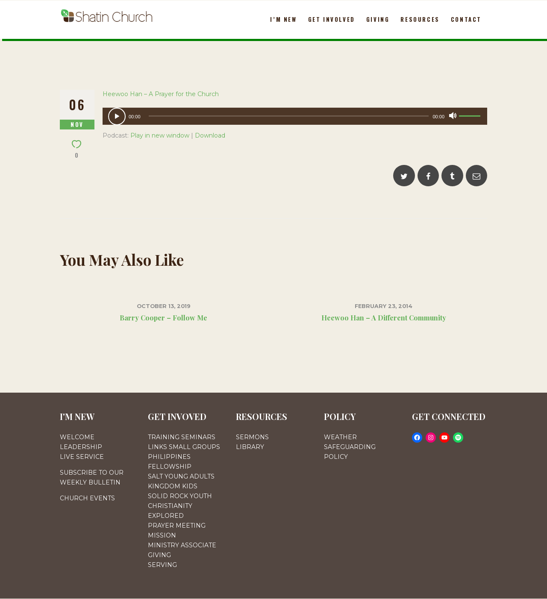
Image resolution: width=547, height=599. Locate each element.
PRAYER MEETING (177, 525)
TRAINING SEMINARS (181, 437)
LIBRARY (250, 447)
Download (210, 135)
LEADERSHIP (81, 447)
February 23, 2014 (383, 306)
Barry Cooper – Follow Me (163, 317)
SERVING (162, 565)
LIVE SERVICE (82, 457)
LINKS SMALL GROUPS (184, 447)
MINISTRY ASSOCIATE (182, 545)
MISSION (162, 535)
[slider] (289, 116)
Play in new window (159, 135)
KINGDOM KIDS (172, 486)
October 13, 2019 (164, 306)
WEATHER (340, 437)
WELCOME (77, 437)
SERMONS (252, 437)
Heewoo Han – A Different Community (383, 317)
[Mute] (452, 116)
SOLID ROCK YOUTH (180, 496)
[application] (295, 116)
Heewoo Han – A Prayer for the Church (161, 94)
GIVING (159, 555)
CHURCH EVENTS (87, 498)
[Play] (117, 116)
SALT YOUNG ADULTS (181, 476)
